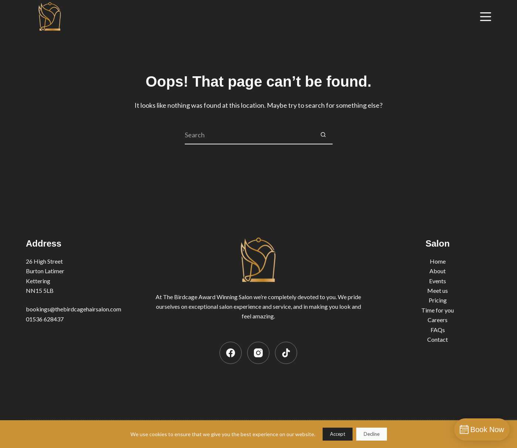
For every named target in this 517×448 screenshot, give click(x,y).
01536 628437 (45, 318)
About (437, 270)
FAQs (438, 329)
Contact (437, 339)
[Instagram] (258, 353)
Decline (372, 434)
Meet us (437, 290)
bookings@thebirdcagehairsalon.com (73, 308)
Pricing (438, 300)
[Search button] (323, 135)
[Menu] (485, 16)
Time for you (437, 310)
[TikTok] (286, 353)
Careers (438, 319)
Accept (337, 434)
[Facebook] (231, 353)
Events (437, 280)
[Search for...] (249, 135)
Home (438, 261)
